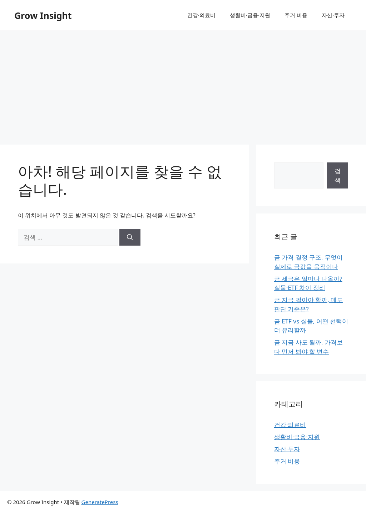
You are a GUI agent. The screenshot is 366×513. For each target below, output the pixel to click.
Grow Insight (43, 15)
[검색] (129, 237)
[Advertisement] (183, 84)
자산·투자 (333, 15)
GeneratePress (99, 502)
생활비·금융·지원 (250, 15)
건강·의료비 (201, 15)
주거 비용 (296, 15)
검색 (338, 175)
